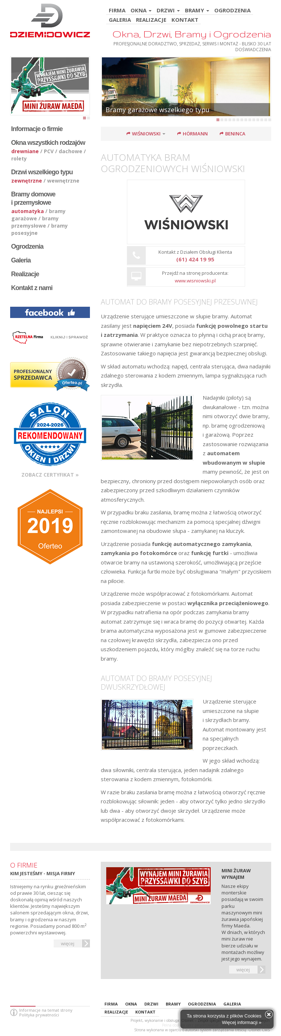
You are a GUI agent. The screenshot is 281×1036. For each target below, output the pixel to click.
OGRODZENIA (232, 11)
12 (261, 119)
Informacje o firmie (37, 128)
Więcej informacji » (241, 1022)
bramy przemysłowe (35, 222)
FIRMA (117, 11)
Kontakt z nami (32, 287)
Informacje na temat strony (46, 1010)
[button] (166, 133)
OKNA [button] (141, 11)
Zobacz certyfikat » (50, 474)
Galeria (21, 260)
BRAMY (173, 1004)
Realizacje (25, 274)
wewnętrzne (63, 180)
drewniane (25, 151)
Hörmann (195, 133)
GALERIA (120, 20)
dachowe (70, 151)
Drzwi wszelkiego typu (42, 172)
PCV (49, 151)
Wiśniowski (146, 133)
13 (265, 119)
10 (253, 119)
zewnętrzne (26, 180)
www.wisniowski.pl (195, 280)
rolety (19, 158)
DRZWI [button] (168, 11)
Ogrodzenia (27, 246)
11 (257, 119)
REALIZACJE (151, 20)
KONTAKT (185, 20)
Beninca (235, 133)
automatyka (27, 211)
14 (269, 119)
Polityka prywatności (39, 1014)
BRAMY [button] (197, 11)
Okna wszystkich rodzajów (48, 142)
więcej (67, 943)
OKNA (131, 1004)
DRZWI (151, 1004)
